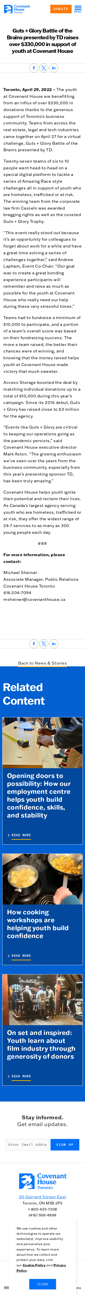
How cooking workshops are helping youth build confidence (38, 924)
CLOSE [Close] (42, 1284)
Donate (60, 9)
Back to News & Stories (42, 663)
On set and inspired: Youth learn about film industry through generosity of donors (41, 1044)
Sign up (65, 1144)
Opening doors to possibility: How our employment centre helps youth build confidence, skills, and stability (38, 795)
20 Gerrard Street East (42, 1196)
